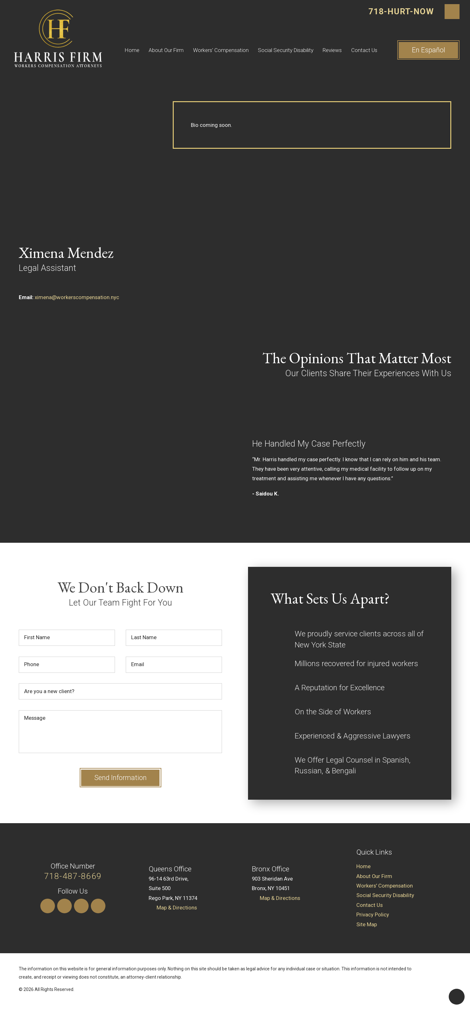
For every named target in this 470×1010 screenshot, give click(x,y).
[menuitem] (137, 50)
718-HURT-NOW (401, 11)
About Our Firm (166, 50)
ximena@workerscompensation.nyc (77, 297)
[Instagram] (47, 906)
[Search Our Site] (452, 11)
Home (132, 50)
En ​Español (428, 50)
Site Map (366, 924)
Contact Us (364, 50)
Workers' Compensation (221, 50)
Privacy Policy (372, 914)
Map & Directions (177, 907)
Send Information (120, 778)
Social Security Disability (285, 50)
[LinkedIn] (64, 906)
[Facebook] (98, 906)
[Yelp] (81, 906)
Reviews (332, 50)
